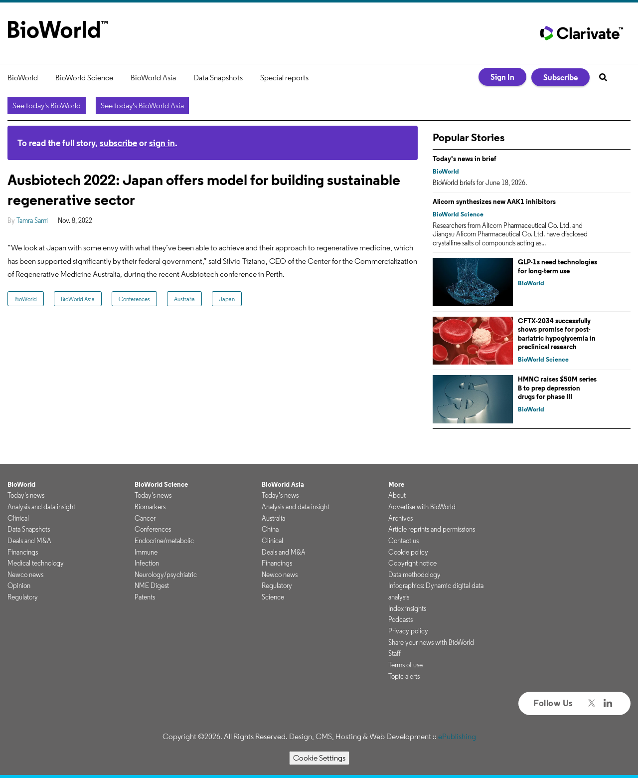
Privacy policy (408, 630)
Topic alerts (404, 676)
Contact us (403, 540)
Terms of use (405, 664)
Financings (22, 552)
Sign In (502, 77)
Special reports (284, 77)
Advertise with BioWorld (422, 506)
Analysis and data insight (41, 506)
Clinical (18, 518)
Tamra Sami (32, 220)
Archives (400, 518)
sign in (162, 143)
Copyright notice (412, 563)
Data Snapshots (218, 77)
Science (273, 596)
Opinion (18, 585)
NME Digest (152, 585)
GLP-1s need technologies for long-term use (557, 266)
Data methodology (414, 574)
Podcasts (400, 619)
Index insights (407, 608)
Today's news (25, 495)
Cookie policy (408, 552)
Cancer (145, 518)
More (396, 484)
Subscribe (560, 77)
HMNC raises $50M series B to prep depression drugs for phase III (557, 388)
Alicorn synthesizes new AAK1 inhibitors (494, 201)
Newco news (25, 574)
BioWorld (22, 77)
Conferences (134, 299)
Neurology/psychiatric (166, 574)
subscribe (118, 143)
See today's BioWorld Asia (142, 105)
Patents (145, 596)
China (270, 529)
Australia (184, 299)
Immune (146, 552)
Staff (394, 653)
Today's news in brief (464, 158)
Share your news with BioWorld (431, 642)
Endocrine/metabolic (164, 540)
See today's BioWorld (46, 105)
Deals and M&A (29, 540)
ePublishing (457, 736)
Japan (227, 299)
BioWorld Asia (153, 77)
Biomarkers (150, 506)
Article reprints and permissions (431, 529)
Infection (147, 563)
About (397, 495)
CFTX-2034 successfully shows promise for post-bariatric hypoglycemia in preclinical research (557, 334)
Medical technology (35, 563)
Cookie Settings (319, 758)
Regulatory (22, 596)
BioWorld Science (84, 77)
